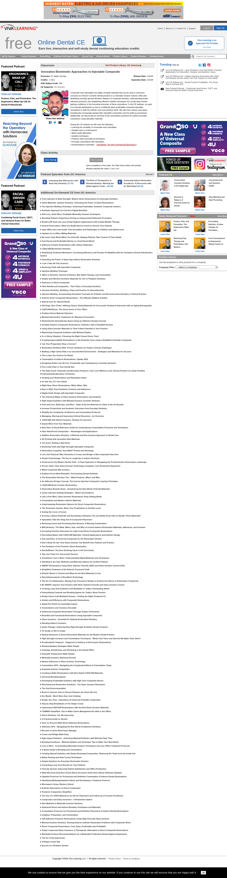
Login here (114, 169)
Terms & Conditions (131, 859)
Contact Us (181, 28)
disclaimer (101, 144)
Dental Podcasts (28, 56)
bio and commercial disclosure (122, 144)
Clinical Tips (87, 56)
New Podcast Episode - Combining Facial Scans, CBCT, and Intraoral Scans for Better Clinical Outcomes (191, 89)
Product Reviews (138, 56)
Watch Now (19, 112)
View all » (150, 174)
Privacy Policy (114, 859)
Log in (207, 28)
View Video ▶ (50, 160)
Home (160, 28)
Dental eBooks (103, 56)
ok (203, 872)
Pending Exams (156, 56)
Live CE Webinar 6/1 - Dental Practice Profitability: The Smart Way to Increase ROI (192, 83)
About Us (170, 28)
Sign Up (220, 28)
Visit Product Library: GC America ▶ (123, 65)
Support (192, 28)
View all (175, 65)
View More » (218, 175)
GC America (59, 87)
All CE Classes (8, 56)
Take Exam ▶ (96, 160)
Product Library (120, 56)
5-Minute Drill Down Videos (66, 56)
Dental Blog (45, 56)
